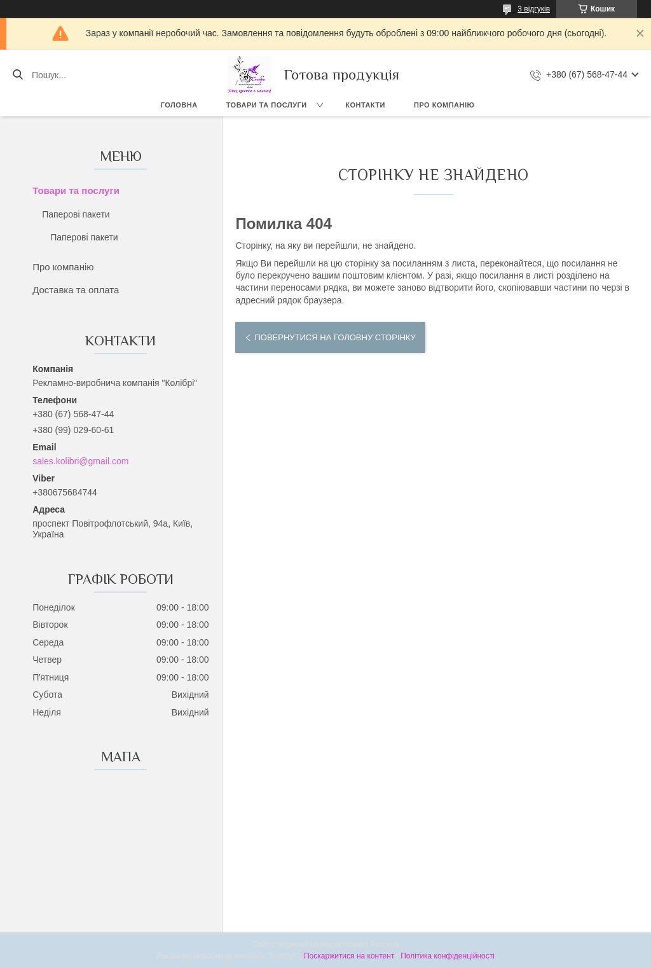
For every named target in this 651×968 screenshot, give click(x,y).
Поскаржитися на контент (349, 955)
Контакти (365, 105)
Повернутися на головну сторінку (334, 337)
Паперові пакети (75, 214)
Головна (179, 105)
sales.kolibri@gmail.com (80, 461)
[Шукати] (17, 75)
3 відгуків (533, 8)
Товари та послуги (266, 105)
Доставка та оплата (75, 289)
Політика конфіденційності (448, 955)
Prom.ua (385, 944)
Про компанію (444, 105)
